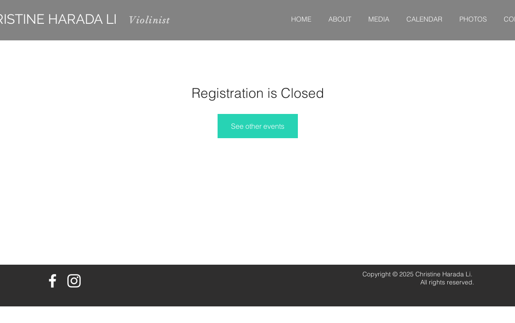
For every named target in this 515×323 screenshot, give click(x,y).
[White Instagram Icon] (74, 281)
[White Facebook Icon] (52, 281)
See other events (257, 126)
